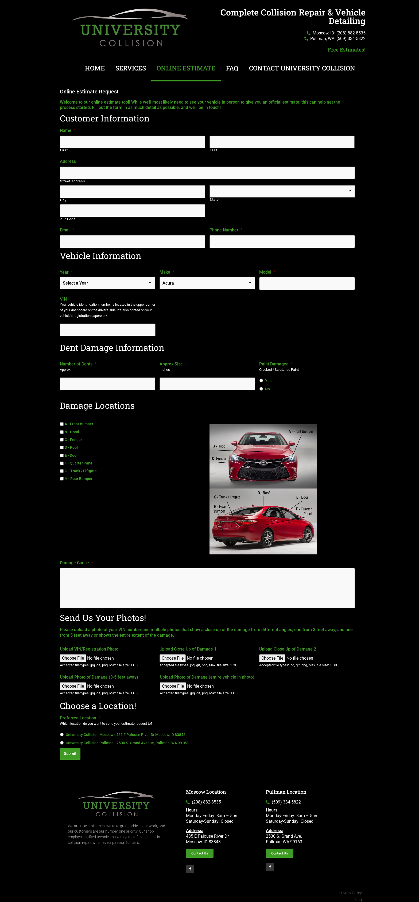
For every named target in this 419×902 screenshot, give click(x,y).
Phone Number (226, 228)
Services (130, 68)
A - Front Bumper (79, 421)
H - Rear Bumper (78, 475)
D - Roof (71, 444)
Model (267, 269)
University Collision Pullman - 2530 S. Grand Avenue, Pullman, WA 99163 (127, 742)
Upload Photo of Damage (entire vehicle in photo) (207, 676)
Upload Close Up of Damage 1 (188, 648)
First (64, 150)
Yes (268, 377)
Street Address (72, 180)
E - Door (71, 452)
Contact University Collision (302, 68)
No (267, 386)
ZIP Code (67, 217)
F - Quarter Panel (79, 460)
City (63, 198)
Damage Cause (76, 559)
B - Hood (72, 428)
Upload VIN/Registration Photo (89, 648)
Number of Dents (78, 360)
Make (167, 269)
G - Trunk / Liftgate (81, 468)
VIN (63, 296)
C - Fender (73, 436)
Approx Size (173, 360)
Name (67, 130)
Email (67, 228)
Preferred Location (80, 717)
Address (68, 160)
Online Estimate (186, 68)
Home (95, 68)
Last (213, 150)
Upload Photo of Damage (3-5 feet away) (99, 676)
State (214, 198)
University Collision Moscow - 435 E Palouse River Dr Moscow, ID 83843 (125, 733)
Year (66, 269)
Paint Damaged (276, 360)
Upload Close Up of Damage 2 (287, 648)
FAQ (232, 68)
